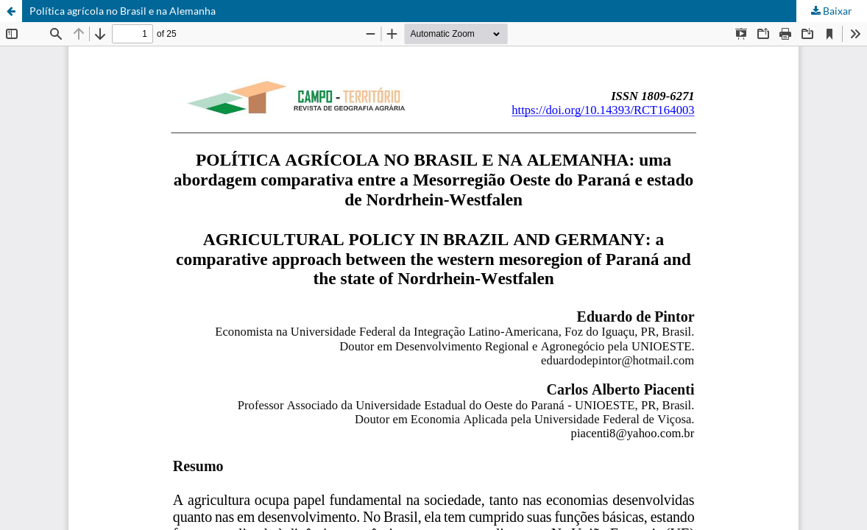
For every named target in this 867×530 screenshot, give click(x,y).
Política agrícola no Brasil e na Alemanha (122, 10)
